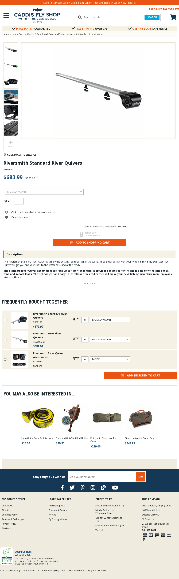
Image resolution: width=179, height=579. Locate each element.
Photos (52, 514)
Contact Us (7, 505)
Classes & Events (58, 510)
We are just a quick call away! (155, 527)
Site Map (6, 528)
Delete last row (20, 217)
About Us (6, 510)
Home (6, 34)
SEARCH (152, 17)
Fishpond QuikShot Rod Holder (72, 438)
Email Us (148, 519)
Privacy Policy (9, 523)
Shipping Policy (10, 514)
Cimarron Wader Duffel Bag (139, 438)
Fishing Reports (57, 505)
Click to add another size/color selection (33, 212)
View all (99, 530)
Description (15, 254)
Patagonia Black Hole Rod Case (103, 439)
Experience (148, 28)
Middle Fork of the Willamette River (104, 512)
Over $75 (89, 28)
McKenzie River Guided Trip (109, 505)
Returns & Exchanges (13, 519)
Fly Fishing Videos (58, 519)
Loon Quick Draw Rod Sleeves (37, 438)
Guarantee (31, 28)
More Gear (18, 34)
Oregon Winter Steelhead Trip (108, 519)
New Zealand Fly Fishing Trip (110, 525)
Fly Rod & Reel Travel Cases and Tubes (46, 34)
